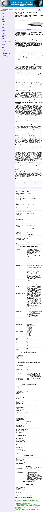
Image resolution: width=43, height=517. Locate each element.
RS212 (3, 36)
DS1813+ (3, 32)
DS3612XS (4, 35)
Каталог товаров (4, 9)
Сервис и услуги (29, 7)
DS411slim (4, 25)
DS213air (3, 21)
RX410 (41, 51)
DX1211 (3, 50)
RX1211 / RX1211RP (6, 53)
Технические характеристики (22, 20)
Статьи (19, 7)
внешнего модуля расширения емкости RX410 (24, 84)
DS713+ (3, 22)
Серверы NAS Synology (15, 9)
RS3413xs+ (4, 44)
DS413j (3, 24)
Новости (7, 7)
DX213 (3, 47)
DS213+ (3, 19)
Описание (18, 18)
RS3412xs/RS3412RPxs (6, 42)
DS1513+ (3, 30)
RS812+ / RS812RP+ (6, 39)
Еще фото (35, 28)
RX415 (19, 52)
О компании (40, 7)
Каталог (11, 7)
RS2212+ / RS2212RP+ (6, 41)
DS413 (3, 27)
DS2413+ (3, 33)
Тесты (15, 7)
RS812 (3, 38)
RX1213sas (4, 55)
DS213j (3, 16)
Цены (23, 7)
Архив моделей (5, 56)
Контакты (35, 7)
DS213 (3, 18)
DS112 (3, 13)
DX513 (3, 49)
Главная (2, 7)
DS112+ (3, 15)
